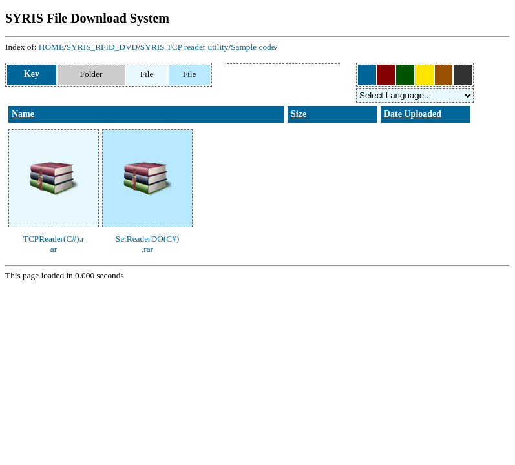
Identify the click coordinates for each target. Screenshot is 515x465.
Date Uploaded (412, 114)
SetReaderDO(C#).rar (147, 244)
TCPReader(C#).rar (53, 244)
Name (23, 114)
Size (298, 114)
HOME (51, 47)
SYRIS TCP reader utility (184, 47)
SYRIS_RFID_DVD (102, 47)
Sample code (253, 47)
